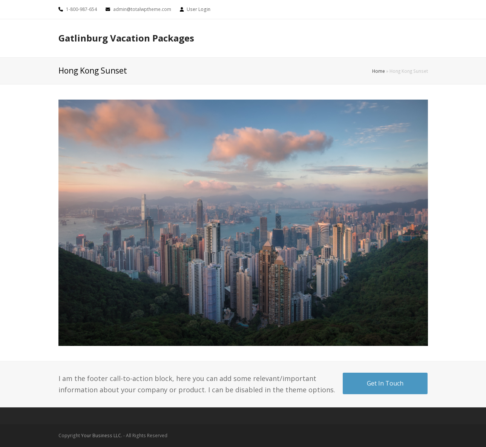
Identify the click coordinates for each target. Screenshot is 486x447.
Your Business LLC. (101, 435)
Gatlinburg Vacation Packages (126, 38)
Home (378, 71)
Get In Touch (385, 383)
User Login (198, 9)
